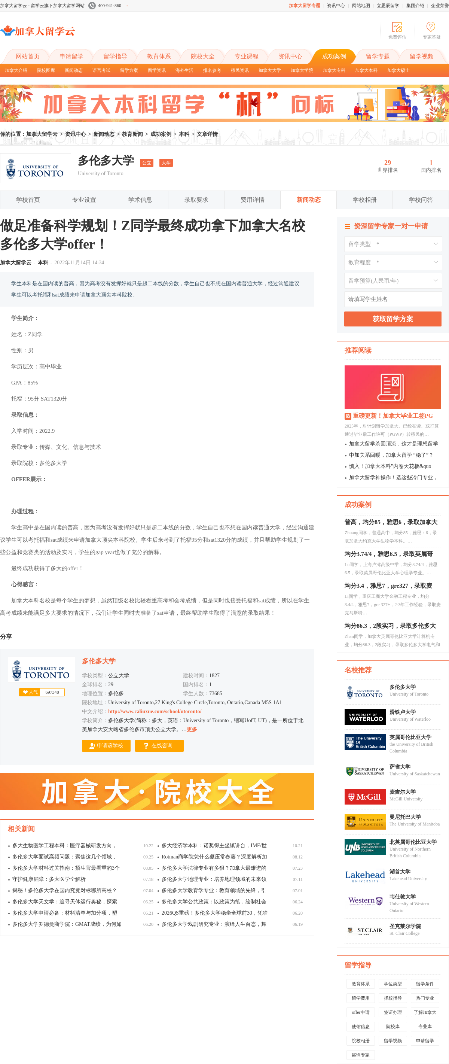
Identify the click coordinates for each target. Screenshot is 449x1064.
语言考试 (101, 70)
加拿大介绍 (16, 70)
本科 (184, 134)
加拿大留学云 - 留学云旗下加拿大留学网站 (42, 5)
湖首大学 (400, 872)
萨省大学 (400, 767)
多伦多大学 (403, 687)
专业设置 (84, 200)
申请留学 (71, 56)
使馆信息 (361, 1026)
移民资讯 (240, 70)
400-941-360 (108, 5)
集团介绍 (415, 5)
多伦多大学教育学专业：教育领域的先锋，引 (214, 890)
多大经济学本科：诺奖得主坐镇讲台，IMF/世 (214, 845)
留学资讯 (157, 70)
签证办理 (393, 1012)
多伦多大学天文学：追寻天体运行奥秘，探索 (64, 902)
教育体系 (159, 56)
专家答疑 (432, 37)
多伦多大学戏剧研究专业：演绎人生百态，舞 (214, 924)
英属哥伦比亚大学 (410, 737)
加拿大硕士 (398, 70)
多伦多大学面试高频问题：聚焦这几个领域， (64, 857)
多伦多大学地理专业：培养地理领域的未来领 (214, 879)
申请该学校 (110, 745)
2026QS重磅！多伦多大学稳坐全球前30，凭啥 (215, 913)
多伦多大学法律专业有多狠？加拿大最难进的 (214, 868)
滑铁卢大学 (403, 712)
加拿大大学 (270, 70)
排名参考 (212, 70)
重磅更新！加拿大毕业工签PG (393, 416)
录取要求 (196, 200)
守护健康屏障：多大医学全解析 (49, 879)
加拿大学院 (302, 70)
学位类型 (393, 984)
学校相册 (365, 200)
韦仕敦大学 (403, 897)
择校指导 (393, 998)
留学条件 (425, 984)
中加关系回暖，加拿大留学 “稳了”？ (391, 455)
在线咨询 (162, 745)
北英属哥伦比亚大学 (413, 842)
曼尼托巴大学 (405, 817)
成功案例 (334, 56)
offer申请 (360, 1012)
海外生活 (184, 70)
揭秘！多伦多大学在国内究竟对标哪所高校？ (64, 890)
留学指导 (115, 56)
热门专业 (425, 998)
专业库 (425, 1026)
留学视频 (422, 56)
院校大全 (203, 56)
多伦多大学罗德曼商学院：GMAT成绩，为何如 (67, 924)
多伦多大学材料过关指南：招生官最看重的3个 (66, 868)
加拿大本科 (366, 70)
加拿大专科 (334, 70)
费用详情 (253, 200)
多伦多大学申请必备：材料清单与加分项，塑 (64, 913)
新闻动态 (74, 70)
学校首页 (28, 200)
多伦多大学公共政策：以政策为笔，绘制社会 (214, 902)
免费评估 (397, 37)
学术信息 (140, 200)
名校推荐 (358, 670)
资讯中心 (336, 5)
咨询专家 (361, 1055)
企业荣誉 (440, 5)
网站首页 (28, 56)
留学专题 (378, 56)
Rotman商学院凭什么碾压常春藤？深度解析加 (214, 857)
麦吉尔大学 (403, 792)
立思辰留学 (388, 5)
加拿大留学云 (56, 36)
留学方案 (129, 70)
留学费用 (361, 998)
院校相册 (361, 1040)
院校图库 (46, 70)
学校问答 (421, 200)
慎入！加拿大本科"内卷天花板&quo (390, 466)
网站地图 (361, 5)
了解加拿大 (425, 1012)
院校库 (393, 1026)
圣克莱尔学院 (405, 926)
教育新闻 (132, 134)
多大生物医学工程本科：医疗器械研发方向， (64, 845)
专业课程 (247, 56)
